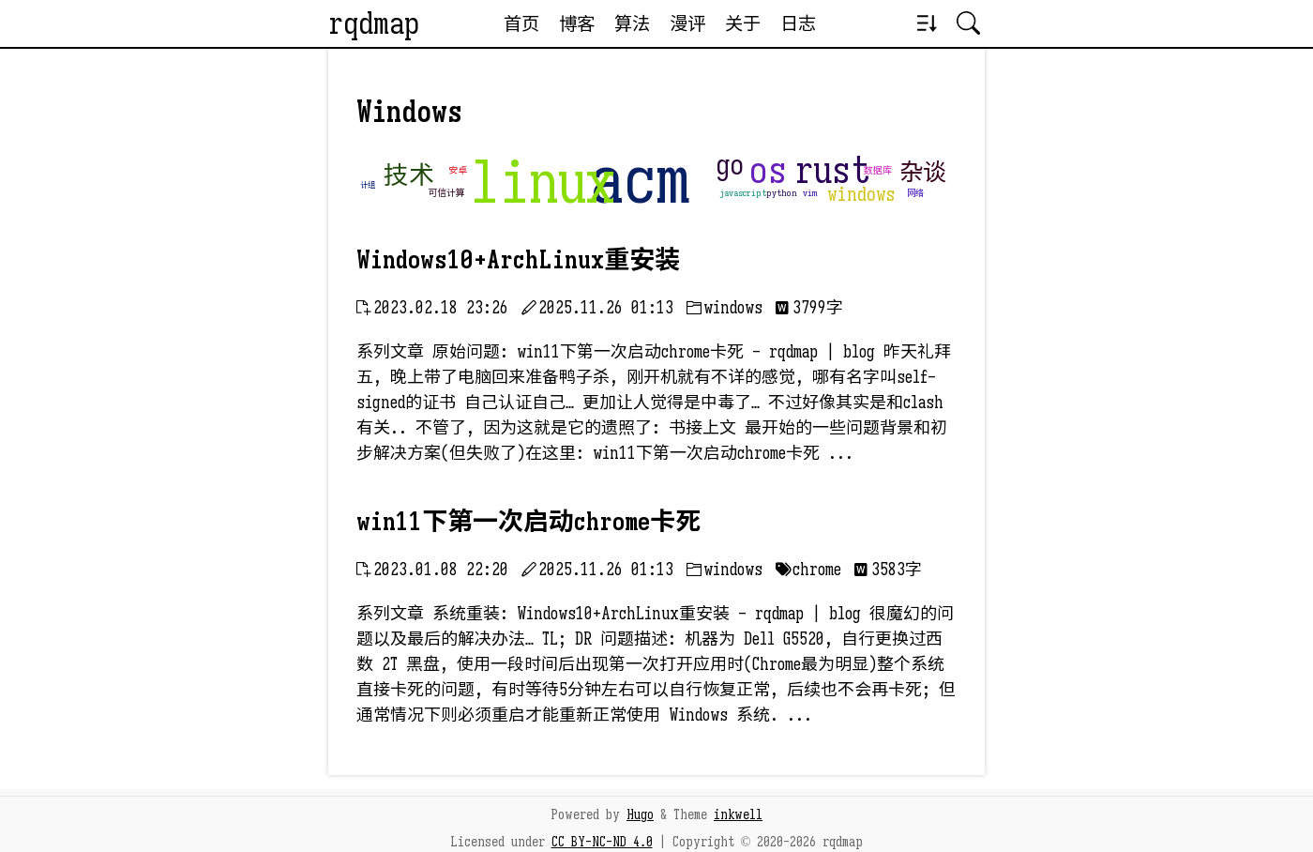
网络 (915, 193)
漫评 (687, 23)
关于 (743, 23)
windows (861, 194)
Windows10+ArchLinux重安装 (518, 260)
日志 (798, 23)
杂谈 (922, 172)
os (768, 169)
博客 (577, 23)
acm (640, 179)
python (781, 193)
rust (832, 169)
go (730, 165)
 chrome (808, 569)
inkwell (738, 814)
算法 (632, 23)
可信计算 (446, 193)
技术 (409, 175)
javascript (742, 193)
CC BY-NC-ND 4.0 (602, 841)
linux (542, 183)
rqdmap (373, 23)
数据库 (878, 170)
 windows (724, 307)
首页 (521, 23)
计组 (367, 185)
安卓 (457, 170)
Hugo (640, 814)
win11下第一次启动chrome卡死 (528, 522)
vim (810, 193)
